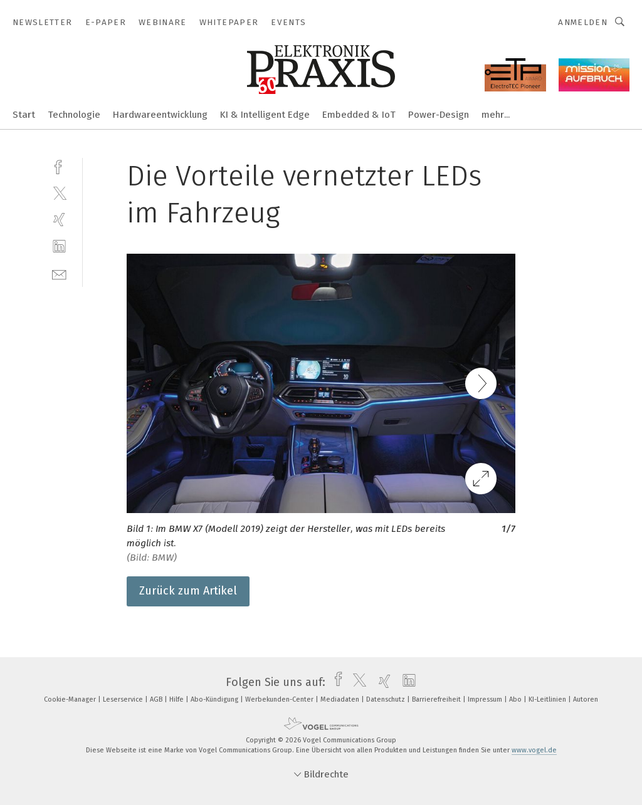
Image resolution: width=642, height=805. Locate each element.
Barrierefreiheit (437, 699)
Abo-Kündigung (215, 699)
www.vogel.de (534, 750)
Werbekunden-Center (280, 699)
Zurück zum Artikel (188, 591)
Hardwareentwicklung (160, 114)
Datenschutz (386, 699)
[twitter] (59, 192)
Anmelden (583, 22)
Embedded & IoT (359, 114)
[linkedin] (59, 246)
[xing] (59, 219)
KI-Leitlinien (548, 699)
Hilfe (177, 699)
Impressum (486, 699)
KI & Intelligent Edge (265, 114)
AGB (157, 699)
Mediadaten (340, 699)
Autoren (585, 699)
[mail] (59, 273)
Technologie (74, 114)
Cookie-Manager (71, 699)
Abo (516, 699)
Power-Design (438, 114)
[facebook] (59, 166)
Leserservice (124, 699)
